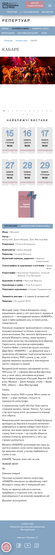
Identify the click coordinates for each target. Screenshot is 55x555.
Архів (44, 33)
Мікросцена (8, 33)
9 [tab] (38, 111)
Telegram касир (31, 12)
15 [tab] (31, 114)
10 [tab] (42, 111)
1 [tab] (4, 111)
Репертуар (8, 41)
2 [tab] (8, 111)
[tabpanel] (27, 84)
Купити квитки (9, 150)
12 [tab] (51, 111)
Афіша (5, 29)
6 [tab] (25, 111)
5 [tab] (21, 111)
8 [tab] (34, 111)
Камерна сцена (40, 29)
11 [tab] (46, 111)
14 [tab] (27, 114)
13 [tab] (23, 114)
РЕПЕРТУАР (12, 12)
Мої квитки (47, 12)
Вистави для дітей (28, 33)
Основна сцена (20, 29)
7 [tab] (29, 111)
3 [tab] (12, 111)
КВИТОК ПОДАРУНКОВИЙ (35, 4)
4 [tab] (16, 111)
